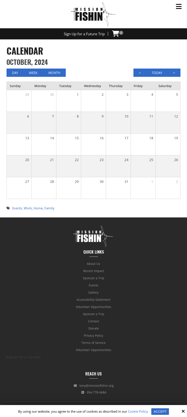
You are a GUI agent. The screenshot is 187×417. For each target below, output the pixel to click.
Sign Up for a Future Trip (84, 33)
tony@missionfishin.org (94, 385)
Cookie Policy (138, 411)
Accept (160, 411)
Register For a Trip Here (23, 357)
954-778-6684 (93, 392)
